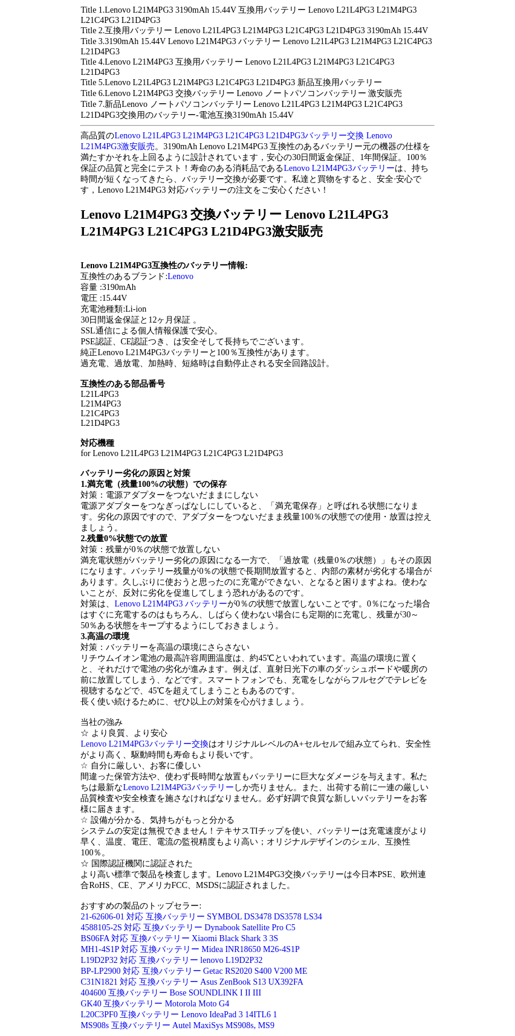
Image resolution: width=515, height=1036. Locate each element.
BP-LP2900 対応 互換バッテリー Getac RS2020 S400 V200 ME (193, 971)
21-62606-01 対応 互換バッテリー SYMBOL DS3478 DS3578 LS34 (201, 916)
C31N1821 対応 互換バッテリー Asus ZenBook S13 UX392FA (191, 981)
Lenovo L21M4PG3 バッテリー (170, 603)
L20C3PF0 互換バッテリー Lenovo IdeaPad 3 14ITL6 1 (178, 1014)
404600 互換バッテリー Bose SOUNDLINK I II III (170, 992)
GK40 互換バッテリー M (126, 1003)
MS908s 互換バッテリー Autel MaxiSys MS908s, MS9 (177, 1025)
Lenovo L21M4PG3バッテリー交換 (144, 743)
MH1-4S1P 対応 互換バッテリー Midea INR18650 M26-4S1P (189, 949)
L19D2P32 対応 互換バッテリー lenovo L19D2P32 (171, 960)
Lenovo (180, 276)
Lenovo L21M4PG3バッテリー (338, 168)
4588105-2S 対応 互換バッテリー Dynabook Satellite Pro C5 (187, 927)
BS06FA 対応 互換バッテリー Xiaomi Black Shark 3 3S (179, 938)
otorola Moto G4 (200, 1003)
